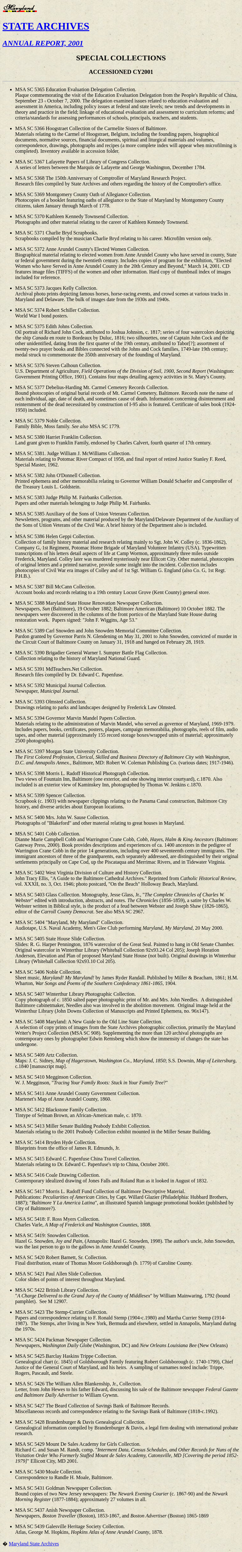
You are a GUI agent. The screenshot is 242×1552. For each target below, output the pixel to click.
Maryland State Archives (34, 1543)
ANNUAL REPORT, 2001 (43, 43)
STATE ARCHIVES (46, 26)
